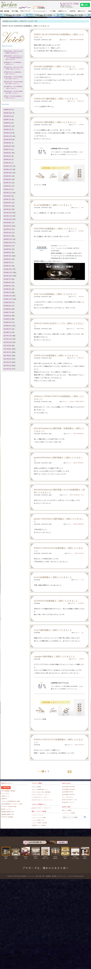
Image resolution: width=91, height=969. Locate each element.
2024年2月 (7, 159)
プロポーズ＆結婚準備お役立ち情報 (10, 801)
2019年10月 (8, 276)
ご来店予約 (72, 11)
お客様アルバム (62, 11)
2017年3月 (7, 365)
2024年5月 (7, 156)
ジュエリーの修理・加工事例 (39, 822)
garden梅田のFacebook (68, 786)
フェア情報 (52, 11)
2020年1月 (7, 266)
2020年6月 (7, 249)
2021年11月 (8, 216)
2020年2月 (7, 262)
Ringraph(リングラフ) (68, 802)
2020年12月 (8, 239)
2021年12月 (8, 212)
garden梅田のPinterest (68, 794)
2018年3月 (7, 325)
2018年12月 (8, 296)
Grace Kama (80, 328)
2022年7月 (7, 199)
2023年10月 (8, 173)
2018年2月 (7, 329)
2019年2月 (7, 289)
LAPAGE (81, 124)
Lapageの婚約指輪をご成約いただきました (54, 656)
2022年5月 (7, 206)
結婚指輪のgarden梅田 (10, 21)
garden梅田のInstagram (68, 789)
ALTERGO (81, 603)
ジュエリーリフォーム (37, 815)
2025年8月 (7, 116)
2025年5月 (7, 123)
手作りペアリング (25, 11)
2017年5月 (7, 359)
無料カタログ (81, 11)
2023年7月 (7, 183)
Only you (81, 296)
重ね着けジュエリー (6, 809)
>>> (61, 261)
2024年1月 (7, 163)
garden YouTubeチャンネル (69, 799)
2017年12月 (8, 335)
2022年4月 (7, 209)
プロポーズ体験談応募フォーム (40, 789)
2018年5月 (7, 319)
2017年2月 (7, 369)
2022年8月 (7, 196)
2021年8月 (7, 222)
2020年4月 (7, 256)
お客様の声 (4, 798)
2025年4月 (7, 126)
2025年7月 (7, 119)
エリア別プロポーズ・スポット (40, 797)
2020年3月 (7, 259)
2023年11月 (8, 169)
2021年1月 (7, 236)
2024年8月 (7, 146)
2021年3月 (7, 232)
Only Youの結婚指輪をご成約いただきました (55, 294)
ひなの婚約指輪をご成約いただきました (53, 630)
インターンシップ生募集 (68, 813)
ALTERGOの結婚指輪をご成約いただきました (56, 601)
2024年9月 (7, 143)
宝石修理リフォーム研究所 (39, 825)
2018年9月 (7, 306)
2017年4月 (7, 362)
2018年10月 (8, 302)
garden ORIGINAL (78, 462)
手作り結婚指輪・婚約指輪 (8, 791)
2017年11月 (8, 339)
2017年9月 (7, 345)
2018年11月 (8, 299)
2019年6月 (7, 282)
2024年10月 (8, 139)
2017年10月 (8, 342)
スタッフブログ (5, 793)
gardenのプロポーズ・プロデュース (41, 808)
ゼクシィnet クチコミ (68, 797)
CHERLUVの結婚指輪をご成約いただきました (56, 355)
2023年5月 (7, 186)
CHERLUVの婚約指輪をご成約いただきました (56, 99)
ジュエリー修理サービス (38, 820)
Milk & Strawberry (79, 433)
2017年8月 (7, 349)
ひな (82, 632)
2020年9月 (7, 246)
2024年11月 (8, 136)
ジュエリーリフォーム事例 (39, 817)
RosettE (81, 69)
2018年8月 (7, 309)
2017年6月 (7, 355)
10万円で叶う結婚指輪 (7, 817)
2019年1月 (7, 292)
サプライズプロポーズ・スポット (40, 794)
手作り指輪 (15, 11)
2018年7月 (7, 312)
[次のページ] (70, 771)
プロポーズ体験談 (36, 786)
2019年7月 (7, 279)
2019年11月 (8, 272)
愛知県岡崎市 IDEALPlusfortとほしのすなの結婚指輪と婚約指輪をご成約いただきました (14, 57)
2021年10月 (8, 219)
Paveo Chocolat (79, 553)
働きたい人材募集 (66, 810)
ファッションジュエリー (40, 11)
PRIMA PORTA (79, 401)
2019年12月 (8, 269)
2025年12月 (8, 113)
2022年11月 (8, 192)
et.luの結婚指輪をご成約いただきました (53, 205)
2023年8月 (7, 179)
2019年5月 (7, 286)
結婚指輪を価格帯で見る (7, 814)
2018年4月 (7, 322)
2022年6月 (7, 202)
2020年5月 (7, 252)
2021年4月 (7, 229)
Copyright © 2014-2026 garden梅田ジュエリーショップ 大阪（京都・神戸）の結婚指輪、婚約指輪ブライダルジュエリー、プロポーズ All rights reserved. (45, 876)
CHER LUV (80, 101)
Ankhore (71, 401)
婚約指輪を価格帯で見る (7, 811)
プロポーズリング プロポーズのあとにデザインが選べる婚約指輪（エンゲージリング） (45, 15)
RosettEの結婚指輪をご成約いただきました (55, 66)
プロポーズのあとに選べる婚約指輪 (41, 792)
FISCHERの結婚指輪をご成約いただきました (55, 228)
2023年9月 (7, 176)
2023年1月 (7, 189)
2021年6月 (7, 226)
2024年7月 (7, 149)
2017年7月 (7, 352)
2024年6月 (7, 153)
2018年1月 (7, 332)
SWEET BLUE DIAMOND (77, 39)
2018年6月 (7, 315)
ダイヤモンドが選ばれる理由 (8, 806)
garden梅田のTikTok (67, 792)
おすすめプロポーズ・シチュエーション (42, 800)
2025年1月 (7, 129)
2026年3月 (7, 109)
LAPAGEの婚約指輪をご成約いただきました (55, 122)
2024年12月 (8, 133)
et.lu (82, 207)
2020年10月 (8, 242)
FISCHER (81, 231)
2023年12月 (8, 166)
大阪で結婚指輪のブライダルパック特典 (11, 804)
